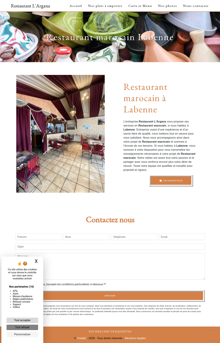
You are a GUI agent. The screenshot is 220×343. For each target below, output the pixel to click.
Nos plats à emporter (105, 6)
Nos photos (167, 6)
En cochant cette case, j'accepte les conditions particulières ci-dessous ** (62, 284)
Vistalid (81, 338)
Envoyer (110, 295)
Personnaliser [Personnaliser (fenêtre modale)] (22, 334)
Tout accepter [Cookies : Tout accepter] (22, 320)
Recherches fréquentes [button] (110, 331)
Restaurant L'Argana (30, 6)
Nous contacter (196, 6)
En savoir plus (171, 180)
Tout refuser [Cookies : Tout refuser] (22, 327)
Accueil (75, 6)
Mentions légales (135, 338)
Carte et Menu (140, 6)
